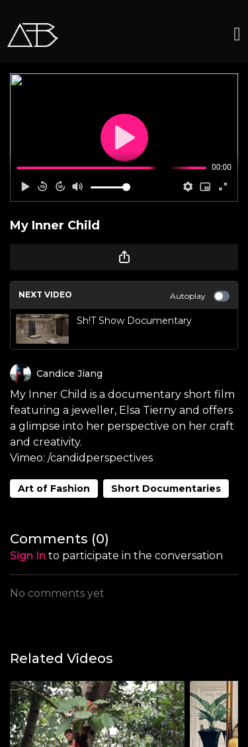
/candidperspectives (99, 458)
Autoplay (199, 296)
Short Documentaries (166, 488)
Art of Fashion (54, 488)
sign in (28, 555)
